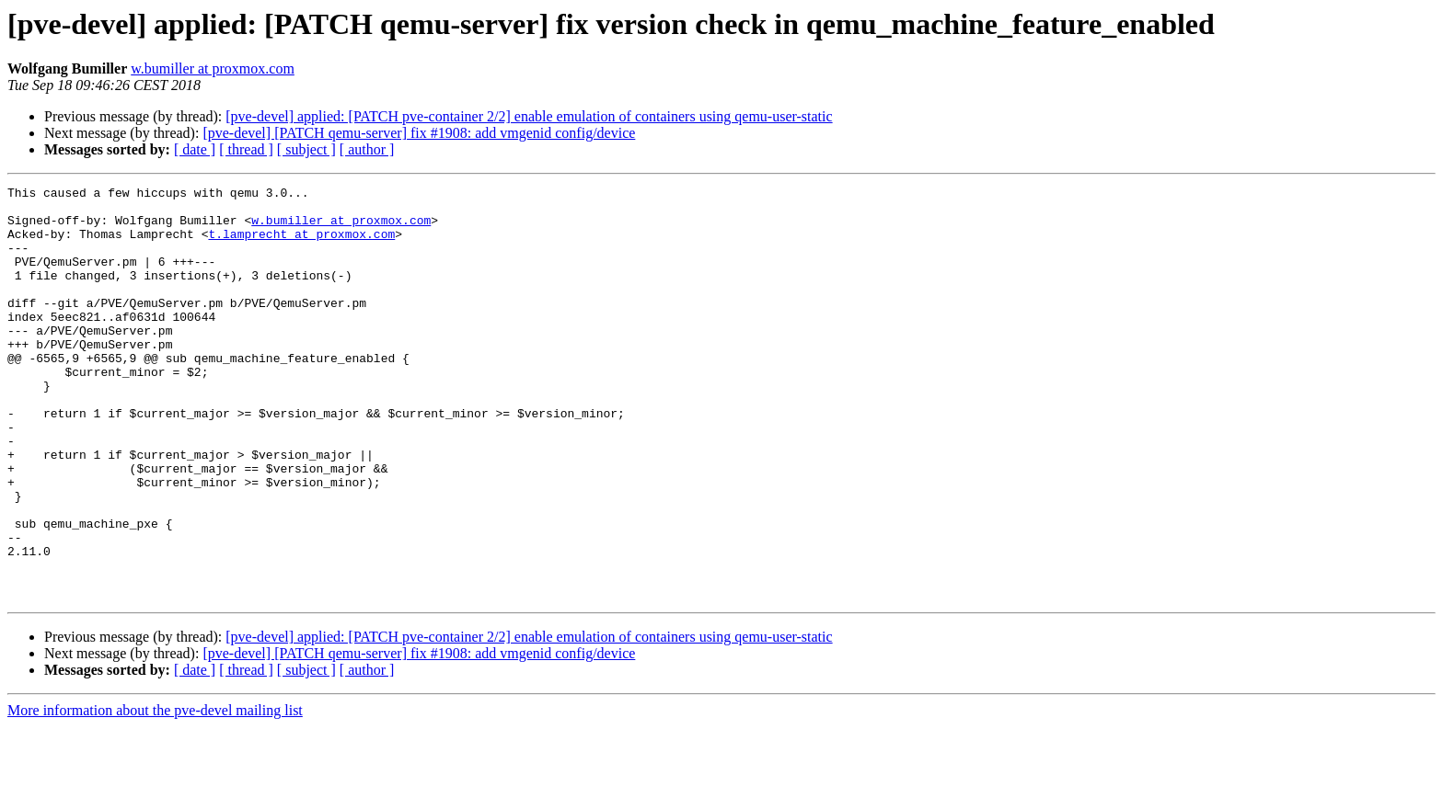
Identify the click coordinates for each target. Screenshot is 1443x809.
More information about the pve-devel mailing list (155, 793)
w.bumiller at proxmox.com (212, 68)
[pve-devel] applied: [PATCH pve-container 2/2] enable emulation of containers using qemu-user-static (528, 116)
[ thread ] (246, 149)
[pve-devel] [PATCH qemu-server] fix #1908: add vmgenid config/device (418, 133)
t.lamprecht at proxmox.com (301, 244)
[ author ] (367, 149)
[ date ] (194, 149)
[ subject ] (306, 149)
